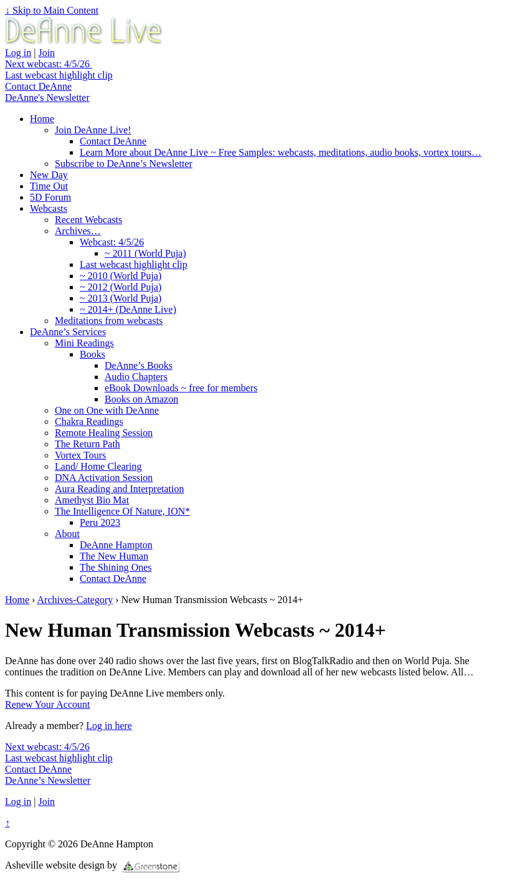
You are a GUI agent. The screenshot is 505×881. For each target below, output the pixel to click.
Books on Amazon (141, 399)
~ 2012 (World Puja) (120, 287)
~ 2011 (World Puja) (145, 253)
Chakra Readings (89, 421)
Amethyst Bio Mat (92, 500)
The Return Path (87, 444)
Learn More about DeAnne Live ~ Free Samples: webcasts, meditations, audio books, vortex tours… (280, 152)
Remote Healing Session (104, 432)
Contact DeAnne (38, 86)
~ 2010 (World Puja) (120, 275)
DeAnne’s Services (68, 331)
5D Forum (50, 197)
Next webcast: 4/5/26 (48, 64)
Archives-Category (75, 599)
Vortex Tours (80, 455)
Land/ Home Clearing (98, 466)
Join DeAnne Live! (93, 130)
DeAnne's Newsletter (47, 97)
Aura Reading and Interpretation (119, 488)
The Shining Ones (116, 567)
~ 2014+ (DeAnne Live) (128, 309)
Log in (18, 52)
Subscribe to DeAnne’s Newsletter (123, 163)
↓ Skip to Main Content (51, 10)
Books (92, 354)
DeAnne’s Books (138, 365)
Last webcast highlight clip (59, 75)
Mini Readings (84, 343)
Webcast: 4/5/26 (112, 242)
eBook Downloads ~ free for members (181, 388)
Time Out (49, 186)
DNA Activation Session (104, 477)
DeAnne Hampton (116, 545)
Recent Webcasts (88, 219)
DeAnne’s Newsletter (47, 780)
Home (42, 118)
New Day (49, 174)
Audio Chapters (136, 376)
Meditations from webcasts (109, 320)
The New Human (114, 556)
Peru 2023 (100, 522)
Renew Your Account (47, 704)
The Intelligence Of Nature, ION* (122, 511)
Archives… (78, 231)
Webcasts (48, 208)
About (67, 533)
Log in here (109, 725)
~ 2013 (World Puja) (120, 298)
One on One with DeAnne (107, 410)
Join (46, 52)
